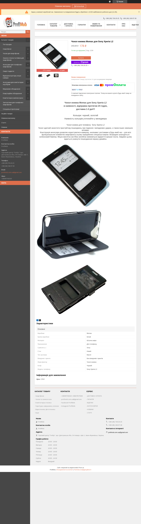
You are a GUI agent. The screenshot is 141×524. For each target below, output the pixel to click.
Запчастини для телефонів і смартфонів (13, 103)
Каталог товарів (7, 40)
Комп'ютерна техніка (43, 403)
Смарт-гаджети (8, 71)
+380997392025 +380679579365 (72, 396)
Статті (3, 123)
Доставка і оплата (68, 25)
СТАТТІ (89, 413)
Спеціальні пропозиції (11, 109)
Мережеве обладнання (11, 89)
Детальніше (79, 6)
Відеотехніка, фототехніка (45, 409)
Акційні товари (6, 114)
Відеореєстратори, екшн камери (12, 77)
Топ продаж (7, 44)
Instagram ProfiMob (68, 406)
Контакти (111, 25)
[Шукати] (27, 31)
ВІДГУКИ (90, 403)
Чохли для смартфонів (11, 53)
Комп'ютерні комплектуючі (13, 98)
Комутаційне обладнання (12, 93)
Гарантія (82, 25)
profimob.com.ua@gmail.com (11, 172)
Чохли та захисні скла (44, 399)
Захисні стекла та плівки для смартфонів (13, 59)
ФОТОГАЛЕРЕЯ (92, 406)
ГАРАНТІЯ (90, 399)
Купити (81, 58)
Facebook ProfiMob (68, 403)
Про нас (123, 25)
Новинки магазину (8, 118)
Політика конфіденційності (82, 470)
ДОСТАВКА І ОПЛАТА (94, 396)
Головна (41, 25)
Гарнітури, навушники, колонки (47, 406)
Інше (37, 413)
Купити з (81, 62)
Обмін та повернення (96, 25)
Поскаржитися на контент (64, 470)
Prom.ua (81, 467)
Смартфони (7, 49)
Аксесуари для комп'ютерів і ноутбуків (13, 83)
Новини (4, 127)
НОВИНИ (90, 409)
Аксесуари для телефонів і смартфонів (12, 66)
